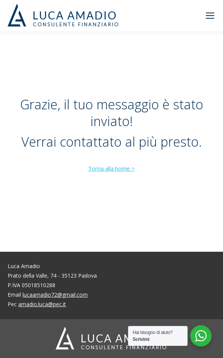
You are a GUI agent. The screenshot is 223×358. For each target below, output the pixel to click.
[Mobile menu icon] (210, 15)
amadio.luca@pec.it (42, 304)
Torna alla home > (111, 168)
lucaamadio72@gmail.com (55, 294)
